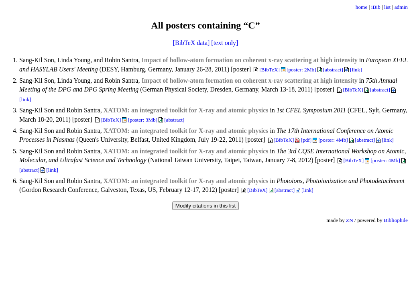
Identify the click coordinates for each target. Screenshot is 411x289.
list (387, 7)
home (362, 7)
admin (401, 7)
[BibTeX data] (191, 42)
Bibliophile (396, 220)
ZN (349, 220)
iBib (375, 7)
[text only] (224, 42)
